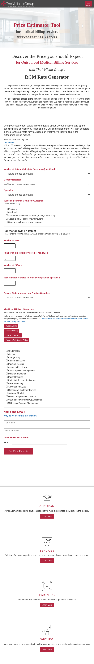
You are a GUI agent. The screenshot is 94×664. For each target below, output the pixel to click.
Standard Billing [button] (11, 331)
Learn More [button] (47, 516)
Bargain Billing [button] (11, 326)
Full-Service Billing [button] (12, 335)
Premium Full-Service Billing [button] (16, 340)
